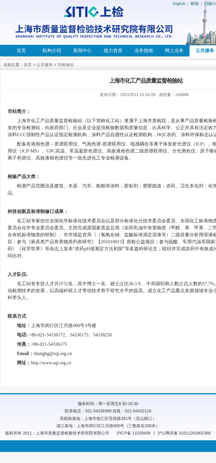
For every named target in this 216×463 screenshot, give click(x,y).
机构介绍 (52, 50)
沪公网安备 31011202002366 (184, 433)
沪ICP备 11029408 (133, 433)
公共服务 (44, 64)
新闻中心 (82, 50)
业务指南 (143, 50)
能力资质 (113, 50)
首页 (21, 50)
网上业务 (174, 50)
